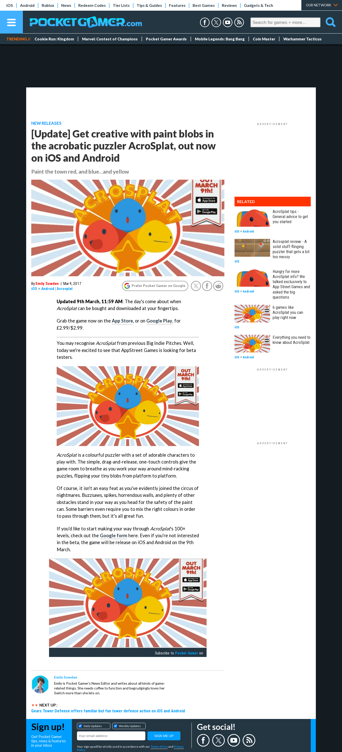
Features (177, 5)
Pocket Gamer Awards (166, 39)
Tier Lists (121, 5)
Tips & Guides (149, 5)
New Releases (46, 123)
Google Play (159, 321)
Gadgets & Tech (258, 5)
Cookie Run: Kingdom (54, 39)
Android (27, 5)
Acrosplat (65, 288)
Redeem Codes (92, 5)
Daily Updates (93, 726)
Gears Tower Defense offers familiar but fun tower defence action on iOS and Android (108, 710)
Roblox (48, 5)
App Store (122, 321)
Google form (113, 535)
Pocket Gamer (186, 653)
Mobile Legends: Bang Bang (220, 39)
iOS (9, 5)
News (66, 5)
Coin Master (264, 39)
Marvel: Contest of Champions (110, 39)
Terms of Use (159, 746)
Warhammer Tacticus (302, 39)
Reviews (229, 5)
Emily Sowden (47, 283)
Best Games (204, 5)
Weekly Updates (130, 726)
